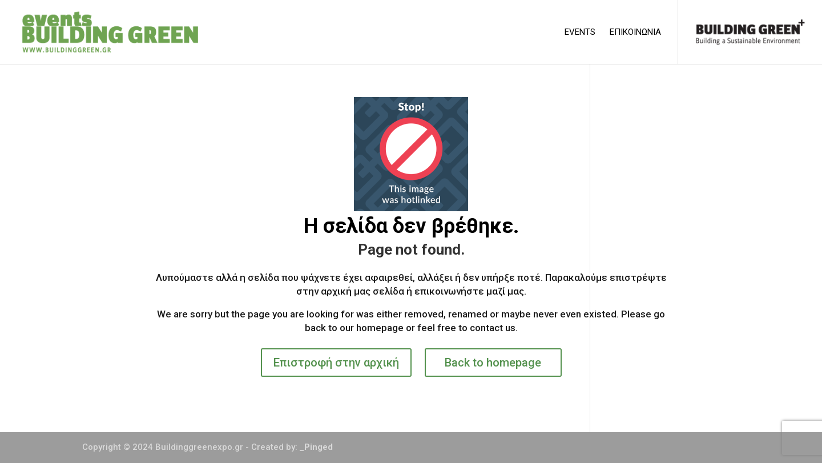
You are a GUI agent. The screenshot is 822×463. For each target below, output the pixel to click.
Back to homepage (493, 362)
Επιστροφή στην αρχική (336, 362)
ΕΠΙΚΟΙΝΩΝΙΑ (635, 32)
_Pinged (316, 447)
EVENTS (580, 32)
